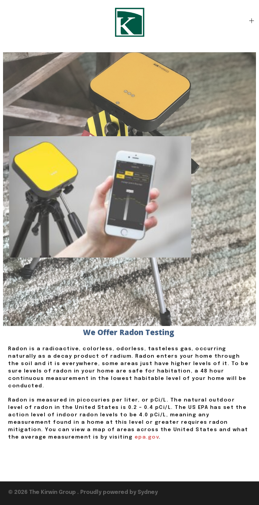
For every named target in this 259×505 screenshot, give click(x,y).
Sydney (148, 492)
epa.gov (147, 437)
